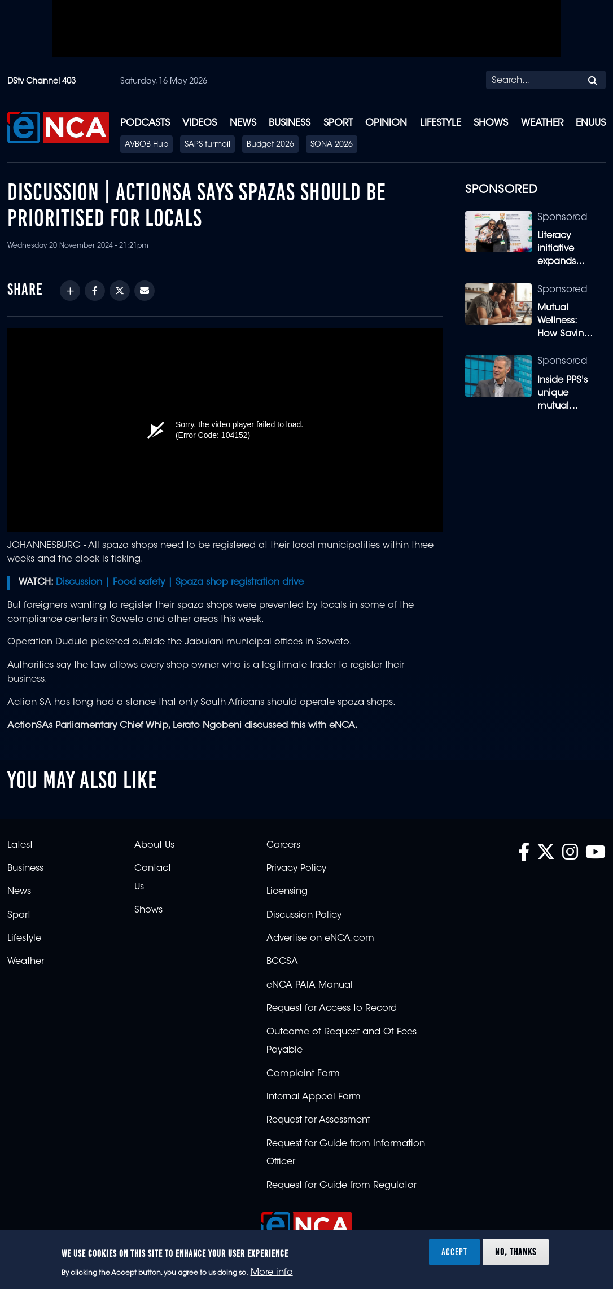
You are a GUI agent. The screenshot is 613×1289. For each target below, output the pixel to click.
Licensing (287, 891)
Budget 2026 (270, 145)
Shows (491, 123)
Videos (199, 123)
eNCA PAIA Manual (309, 985)
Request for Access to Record (331, 1008)
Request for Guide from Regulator (341, 1185)
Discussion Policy (303, 915)
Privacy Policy (296, 868)
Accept (454, 1251)
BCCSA (282, 961)
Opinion (386, 123)
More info (272, 1272)
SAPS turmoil (207, 145)
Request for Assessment (318, 1120)
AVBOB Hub (146, 145)
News (243, 123)
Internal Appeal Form (313, 1097)
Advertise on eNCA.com (320, 938)
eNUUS (591, 123)
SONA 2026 (331, 145)
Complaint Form (303, 1073)
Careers (283, 845)
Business (289, 123)
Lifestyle (440, 123)
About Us (154, 845)
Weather (542, 123)
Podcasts (145, 123)
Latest (20, 845)
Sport (338, 123)
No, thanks (515, 1251)
